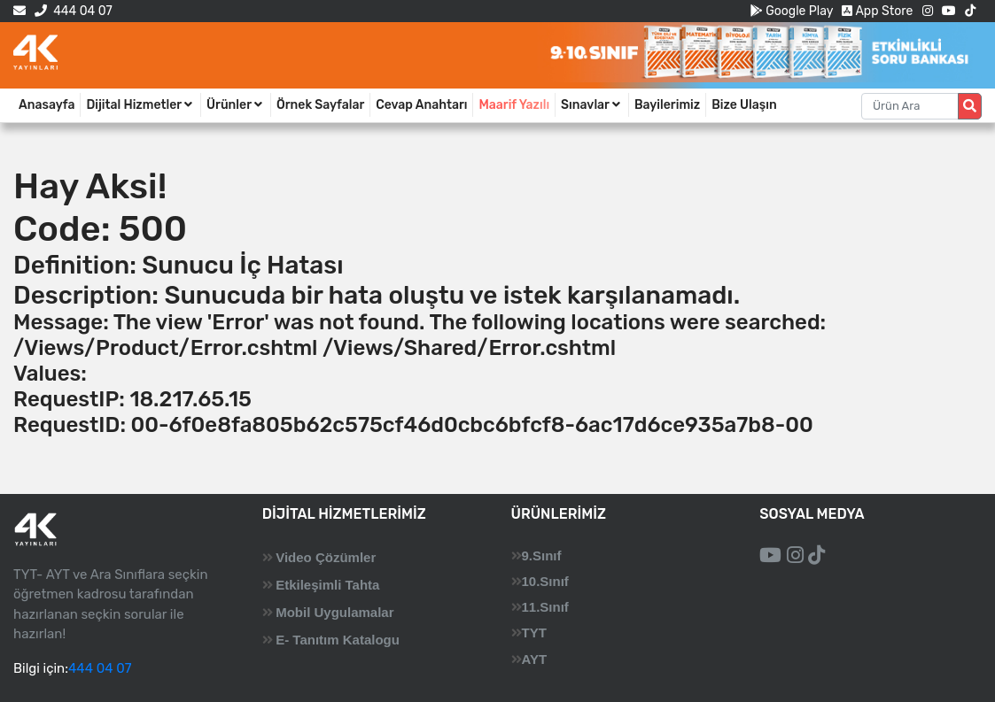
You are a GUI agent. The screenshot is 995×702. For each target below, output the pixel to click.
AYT (535, 659)
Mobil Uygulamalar (334, 612)
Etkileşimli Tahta (327, 584)
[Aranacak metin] (910, 106)
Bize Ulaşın (744, 104)
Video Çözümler (326, 557)
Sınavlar (592, 104)
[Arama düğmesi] (970, 106)
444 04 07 (73, 11)
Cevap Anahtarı (421, 104)
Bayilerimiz (667, 104)
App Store (877, 11)
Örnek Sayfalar (320, 104)
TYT (534, 632)
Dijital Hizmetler (140, 104)
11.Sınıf (545, 606)
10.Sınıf (545, 581)
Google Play (791, 11)
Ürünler (235, 104)
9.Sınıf (542, 555)
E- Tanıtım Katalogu (338, 639)
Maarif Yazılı (513, 104)
